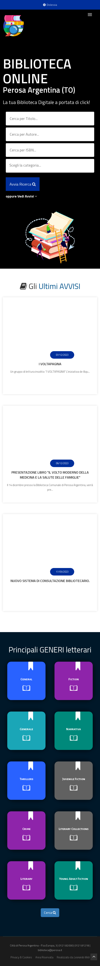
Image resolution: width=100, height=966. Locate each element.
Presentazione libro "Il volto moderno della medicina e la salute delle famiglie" (50, 475)
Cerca (50, 912)
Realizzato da (73, 957)
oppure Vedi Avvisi (21, 196)
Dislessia (50, 5)
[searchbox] (50, 166)
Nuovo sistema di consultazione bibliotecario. (50, 580)
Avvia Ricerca (23, 182)
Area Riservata (44, 957)
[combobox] (50, 166)
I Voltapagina (50, 364)
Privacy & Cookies (21, 957)
